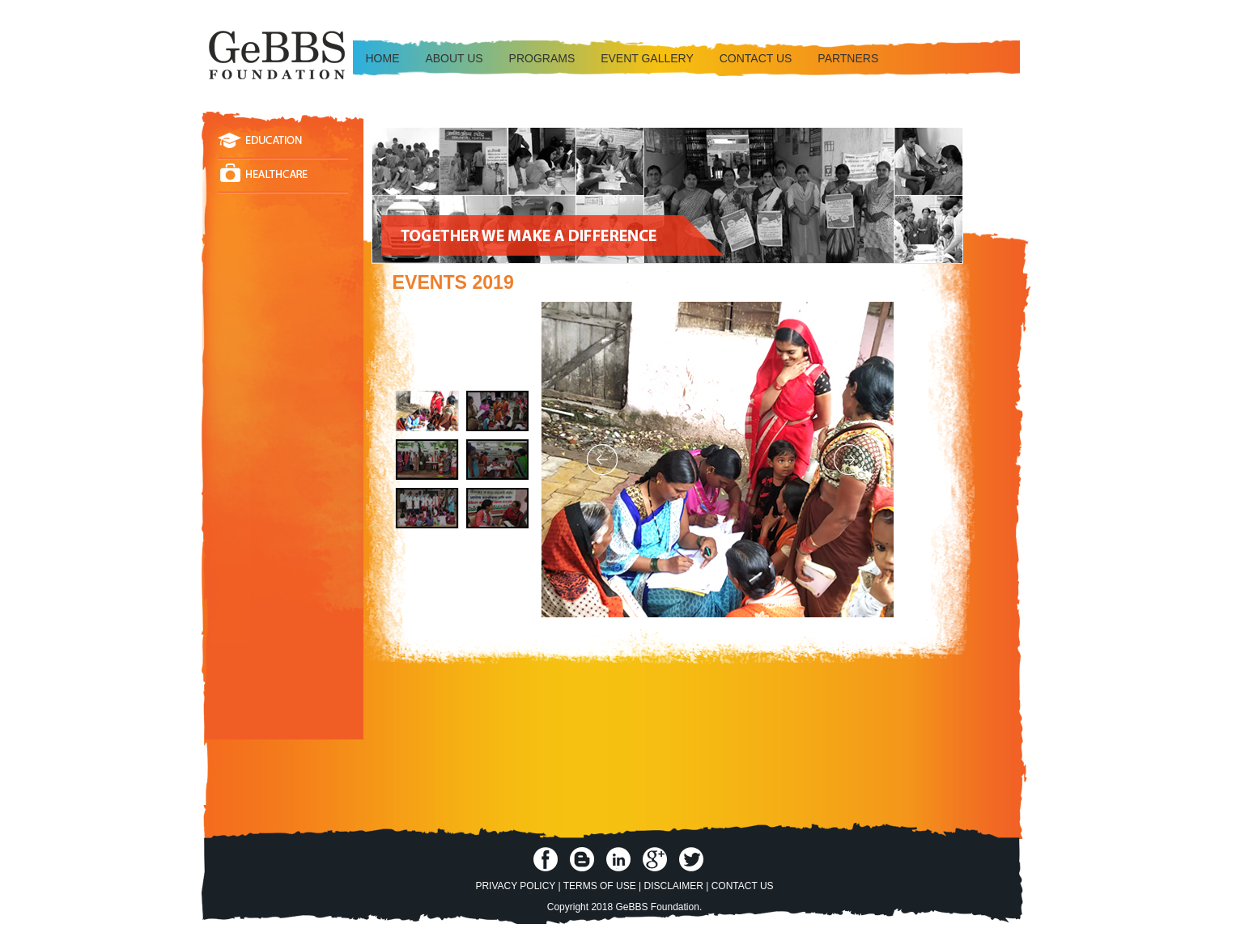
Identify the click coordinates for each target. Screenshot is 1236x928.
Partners (848, 58)
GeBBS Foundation (657, 907)
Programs (542, 58)
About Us (453, 58)
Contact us (756, 58)
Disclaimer (673, 886)
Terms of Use (599, 886)
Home (383, 58)
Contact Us (742, 886)
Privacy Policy (515, 886)
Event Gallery (647, 58)
